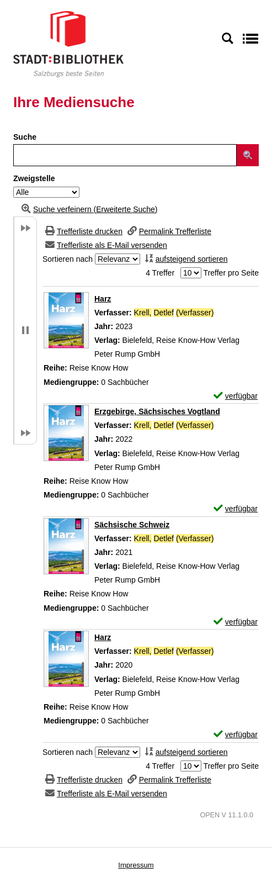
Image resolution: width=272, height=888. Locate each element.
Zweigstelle (34, 178)
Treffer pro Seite (231, 272)
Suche (24, 137)
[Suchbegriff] (125, 155)
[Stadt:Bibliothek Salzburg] (68, 43)
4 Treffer (160, 272)
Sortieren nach (67, 259)
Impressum (135, 865)
